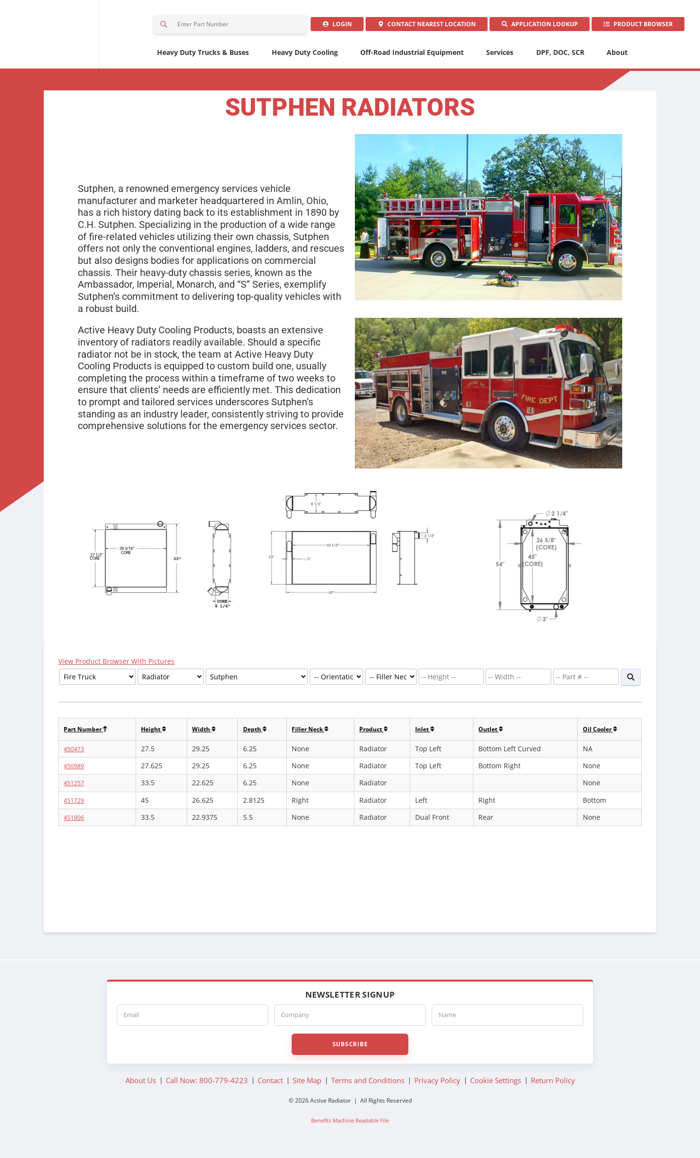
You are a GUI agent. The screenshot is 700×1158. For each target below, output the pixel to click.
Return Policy (553, 1085)
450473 (75, 754)
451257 (75, 788)
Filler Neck (317, 734)
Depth (259, 734)
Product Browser (636, 26)
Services (499, 57)
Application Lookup (534, 26)
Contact (418, 26)
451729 (75, 806)
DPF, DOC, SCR (560, 57)
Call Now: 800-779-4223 (207, 1085)
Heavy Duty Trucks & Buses (203, 57)
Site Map (307, 1085)
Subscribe (350, 1048)
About (617, 57)
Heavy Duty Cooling (305, 57)
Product (382, 734)
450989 (75, 771)
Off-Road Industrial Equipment (412, 57)
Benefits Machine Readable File (350, 1125)
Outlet (496, 734)
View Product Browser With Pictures (118, 666)
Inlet (434, 734)
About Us (140, 1085)
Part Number (89, 734)
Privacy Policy (437, 1085)
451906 (75, 823)
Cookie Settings (495, 1085)
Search (165, 26)
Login (325, 26)
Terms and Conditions (367, 1085)
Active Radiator (75, 36)
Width (210, 734)
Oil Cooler (600, 734)
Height (158, 734)
